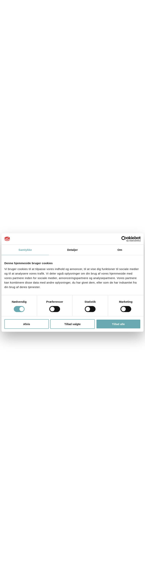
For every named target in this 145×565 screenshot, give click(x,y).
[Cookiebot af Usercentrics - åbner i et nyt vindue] (124, 239)
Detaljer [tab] (72, 249)
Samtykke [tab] (25, 249)
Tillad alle (118, 324)
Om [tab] (119, 249)
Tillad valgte (72, 324)
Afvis (26, 324)
